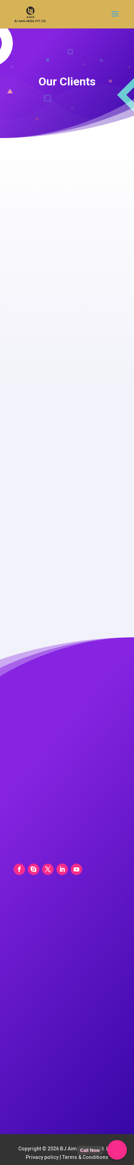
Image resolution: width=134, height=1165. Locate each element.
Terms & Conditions (85, 1157)
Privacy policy (42, 1157)
